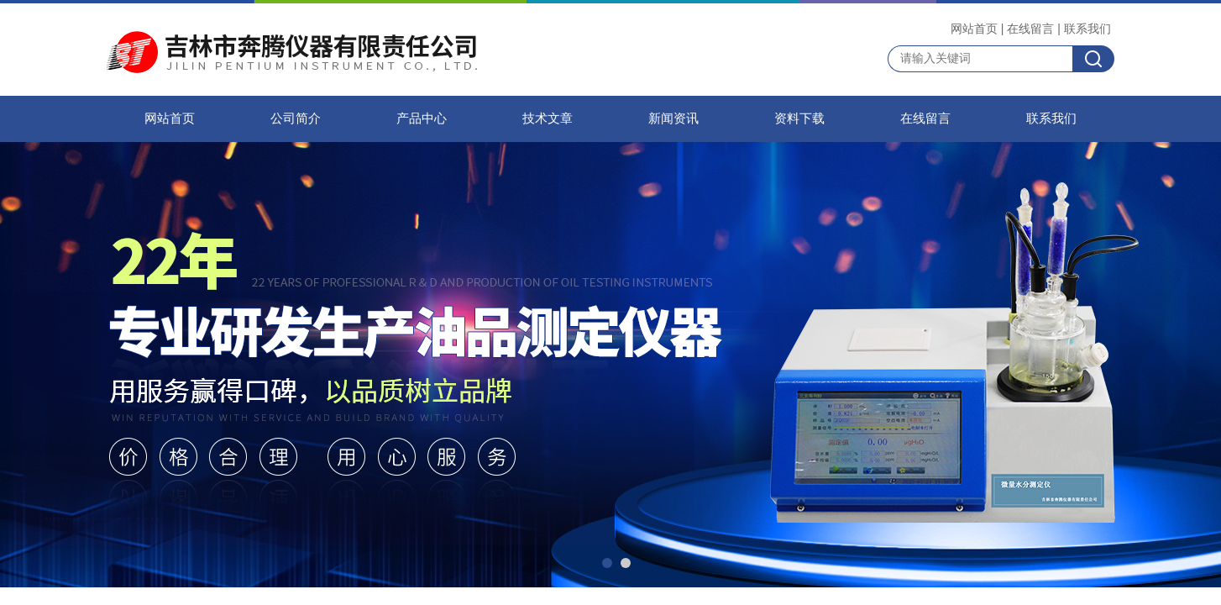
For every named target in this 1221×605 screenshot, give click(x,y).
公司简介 (295, 118)
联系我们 (1087, 28)
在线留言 (1030, 28)
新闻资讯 (673, 118)
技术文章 (547, 118)
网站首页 (974, 28)
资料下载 (799, 118)
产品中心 (421, 118)
